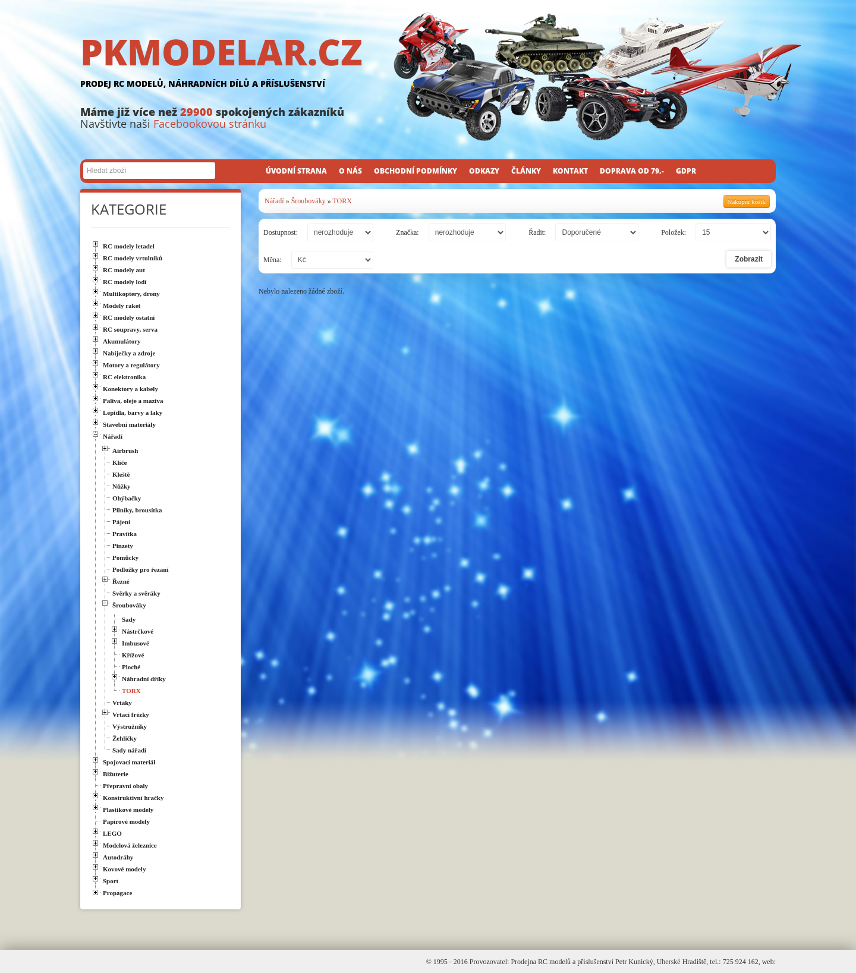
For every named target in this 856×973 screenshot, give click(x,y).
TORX (341, 201)
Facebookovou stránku (209, 123)
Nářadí (274, 201)
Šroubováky (308, 201)
